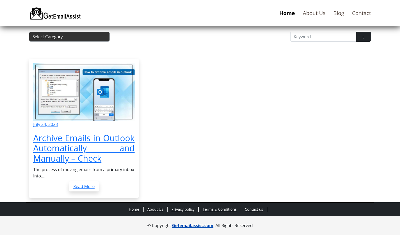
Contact (361, 13)
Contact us (254, 209)
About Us (314, 13)
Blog (338, 13)
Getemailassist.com (192, 225)
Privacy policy (183, 209)
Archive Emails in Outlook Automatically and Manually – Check (84, 148)
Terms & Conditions (220, 209)
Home (287, 13)
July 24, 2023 (45, 124)
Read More (83, 186)
